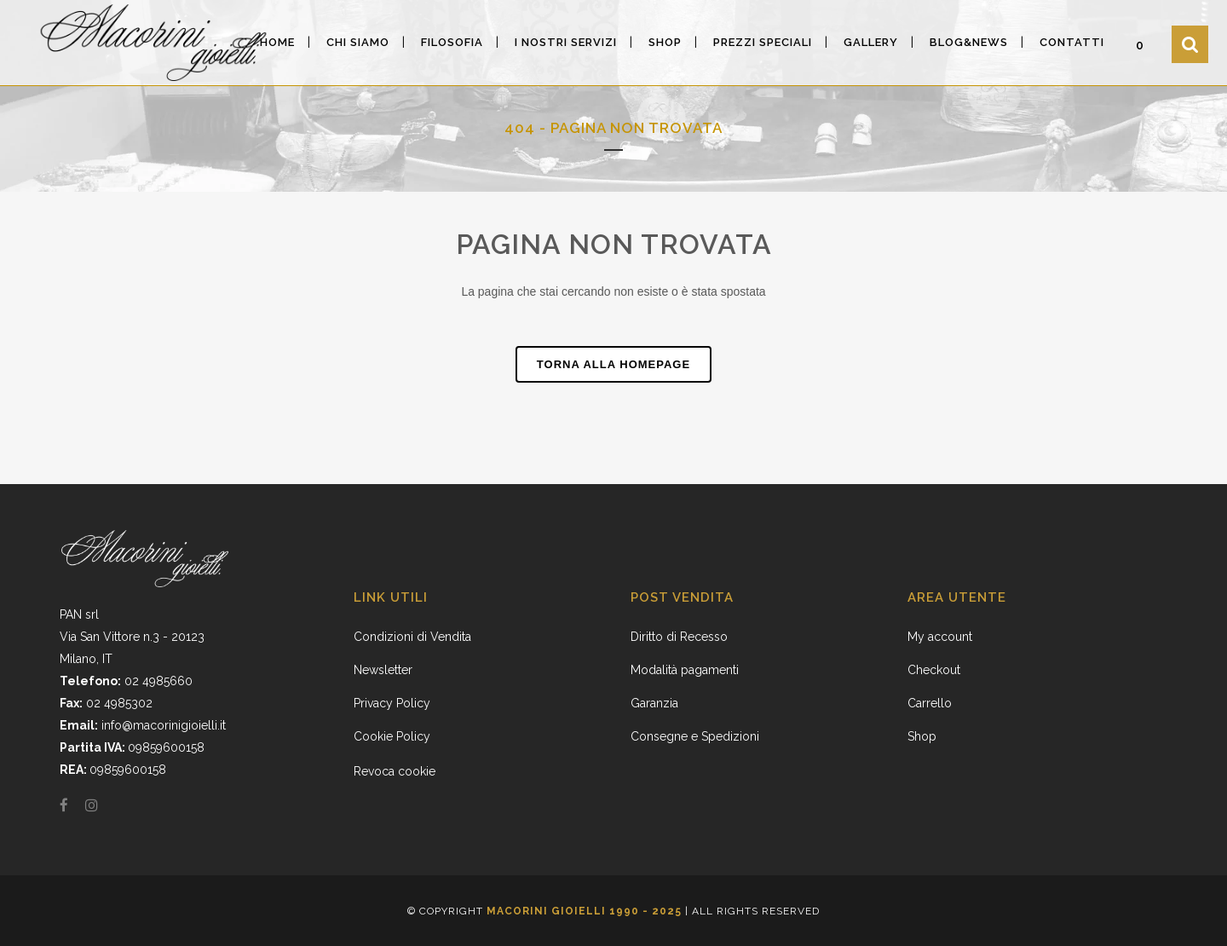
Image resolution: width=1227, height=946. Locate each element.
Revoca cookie (394, 771)
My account (939, 636)
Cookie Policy (392, 736)
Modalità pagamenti (685, 670)
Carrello (929, 703)
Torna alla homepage (613, 364)
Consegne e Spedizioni (695, 736)
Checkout (933, 670)
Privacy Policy (392, 703)
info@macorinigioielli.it (163, 725)
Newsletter (383, 670)
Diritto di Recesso (679, 636)
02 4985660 (158, 681)
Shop (921, 736)
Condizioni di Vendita (412, 636)
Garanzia (654, 703)
